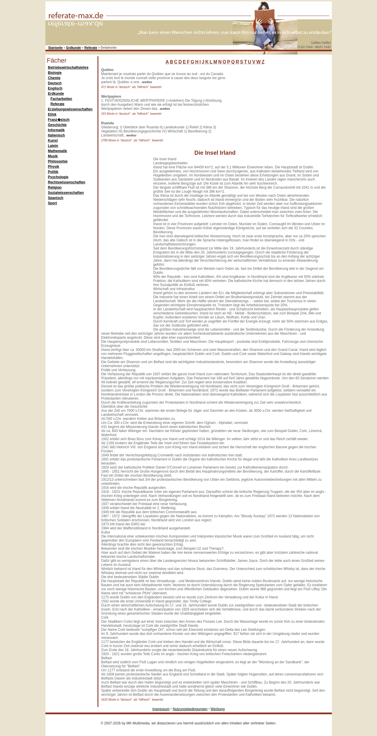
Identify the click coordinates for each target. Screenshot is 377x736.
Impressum (161, 709)
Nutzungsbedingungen (190, 709)
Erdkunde (73, 47)
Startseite (55, 47)
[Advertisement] (271, 104)
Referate (90, 47)
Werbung (218, 709)
